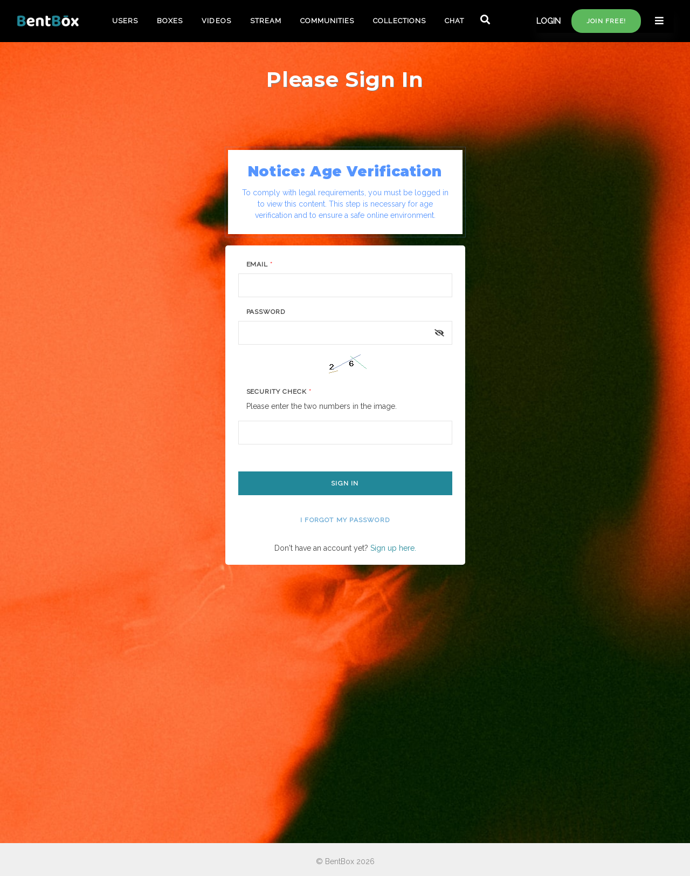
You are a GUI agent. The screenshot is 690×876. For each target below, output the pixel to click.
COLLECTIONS (399, 21)
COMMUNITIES (327, 21)
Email (259, 264)
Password (266, 312)
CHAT (454, 21)
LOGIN (548, 21)
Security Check (279, 391)
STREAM (265, 21)
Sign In (344, 483)
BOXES (170, 21)
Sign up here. (393, 548)
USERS (125, 21)
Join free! (606, 21)
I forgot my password (345, 520)
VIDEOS (216, 21)
